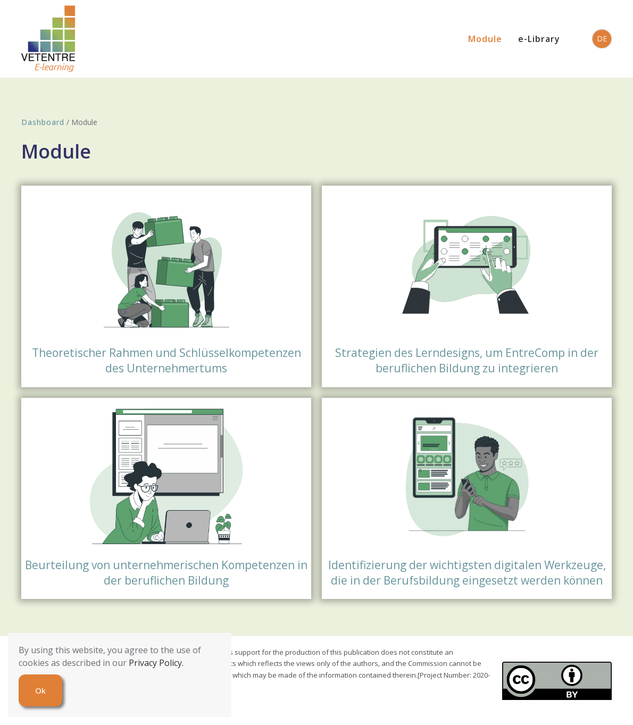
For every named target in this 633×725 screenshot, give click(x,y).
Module (485, 39)
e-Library (539, 39)
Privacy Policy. (156, 663)
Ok (40, 690)
